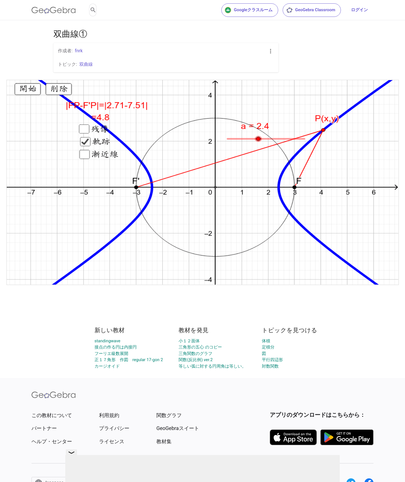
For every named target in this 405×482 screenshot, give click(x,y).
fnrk (79, 50)
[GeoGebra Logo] (54, 10)
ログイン (359, 9)
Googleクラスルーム (249, 10)
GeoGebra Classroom (310, 10)
